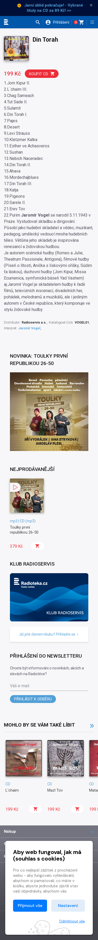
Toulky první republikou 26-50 (24, 529)
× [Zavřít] (91, 5)
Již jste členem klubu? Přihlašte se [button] (49, 634)
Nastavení (68, 905)
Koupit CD (42, 73)
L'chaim (12, 790)
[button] (39, 22)
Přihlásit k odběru (33, 699)
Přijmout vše (30, 905)
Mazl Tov (55, 790)
